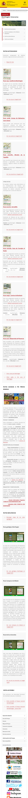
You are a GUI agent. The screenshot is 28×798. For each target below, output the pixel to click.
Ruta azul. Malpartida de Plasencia (13, 338)
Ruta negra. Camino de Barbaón (12, 295)
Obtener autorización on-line (15, 214)
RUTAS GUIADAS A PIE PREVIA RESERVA (12, 32)
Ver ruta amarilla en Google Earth (14, 174)
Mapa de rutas (10, 62)
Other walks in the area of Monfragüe (15, 378)
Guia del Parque (6, 718)
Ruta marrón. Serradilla (10, 207)
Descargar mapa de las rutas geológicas (15, 518)
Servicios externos (7, 734)
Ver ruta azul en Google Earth (13, 366)
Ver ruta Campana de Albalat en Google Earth (15, 626)
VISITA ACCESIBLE (9, 39)
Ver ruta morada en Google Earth (14, 276)
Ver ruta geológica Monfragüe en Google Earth (15, 572)
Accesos (4, 721)
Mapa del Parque (6, 723)
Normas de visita (6, 731)
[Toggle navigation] (24, 3)
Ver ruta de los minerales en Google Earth (15, 681)
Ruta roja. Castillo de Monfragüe (13, 81)
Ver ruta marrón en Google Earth (14, 229)
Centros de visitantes (7, 726)
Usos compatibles (7, 741)
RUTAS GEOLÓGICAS (10, 36)
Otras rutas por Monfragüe (13, 373)
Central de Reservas (17, 479)
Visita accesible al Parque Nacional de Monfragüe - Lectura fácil (15, 707)
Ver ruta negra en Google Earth (14, 319)
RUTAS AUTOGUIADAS (10, 29)
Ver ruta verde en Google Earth (14, 136)
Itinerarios (5, 729)
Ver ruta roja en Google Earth (13, 99)
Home (4, 10)
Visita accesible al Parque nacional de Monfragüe (15, 702)
